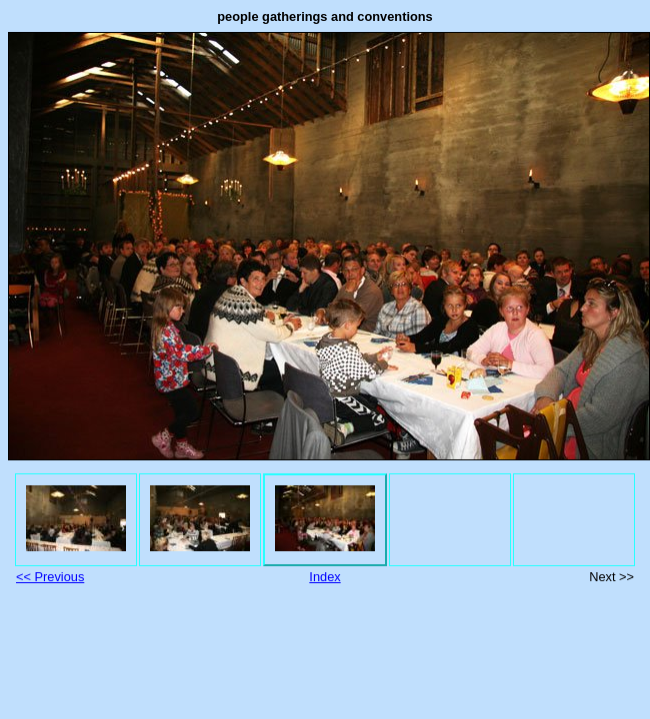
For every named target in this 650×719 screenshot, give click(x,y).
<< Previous (50, 576)
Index (324, 576)
